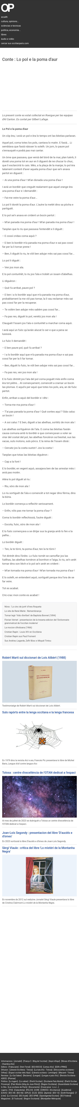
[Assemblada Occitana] (68, 1084)
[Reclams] (27, 1075)
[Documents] (34, 1087)
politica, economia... (11, 30)
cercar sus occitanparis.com (15, 43)
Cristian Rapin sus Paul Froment (20, 636)
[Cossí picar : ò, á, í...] (50, 1087)
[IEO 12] (56, 1093)
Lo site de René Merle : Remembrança (23, 611)
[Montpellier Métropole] (51, 1099)
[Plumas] (11, 1078)
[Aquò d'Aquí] (54, 1061)
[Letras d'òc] (48, 1067)
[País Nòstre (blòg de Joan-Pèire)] (25, 1084)
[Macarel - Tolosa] (66, 1073)
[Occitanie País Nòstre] (53, 1081)
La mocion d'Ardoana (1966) (18, 627)
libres (3, 34)
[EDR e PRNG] (61, 1067)
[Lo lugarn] (13, 1081)
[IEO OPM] (33, 1096)
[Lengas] (36, 1075)
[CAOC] (4, 1093)
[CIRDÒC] (44, 1090)
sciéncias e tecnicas (11, 25)
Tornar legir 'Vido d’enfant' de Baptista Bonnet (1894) (30, 615)
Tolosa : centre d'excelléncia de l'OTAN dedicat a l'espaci (39, 772)
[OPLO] (28, 1093)
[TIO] (11, 1090)
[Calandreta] (19, 1090)
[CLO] (34, 1093)
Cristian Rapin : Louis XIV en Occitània (23, 632)
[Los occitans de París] (17, 1087)
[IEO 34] (12, 1093)
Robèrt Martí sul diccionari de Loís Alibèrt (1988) (34, 657)
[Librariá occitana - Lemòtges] (44, 1073)
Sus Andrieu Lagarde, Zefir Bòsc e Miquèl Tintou (28, 640)
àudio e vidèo (7, 39)
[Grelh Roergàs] (67, 1093)
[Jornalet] (18, 1061)
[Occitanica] (55, 1090)
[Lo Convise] (12, 1096)
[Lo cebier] (23, 1081)
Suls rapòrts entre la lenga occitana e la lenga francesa (38, 712)
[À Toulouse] (17, 1099)
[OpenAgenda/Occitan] (49, 1096)
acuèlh (4, 17)
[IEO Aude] (23, 1096)
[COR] (36, 1090)
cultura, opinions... (10, 21)
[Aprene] (47, 1093)
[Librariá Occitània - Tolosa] (21, 1070)
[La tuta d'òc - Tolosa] (43, 1070)
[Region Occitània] (49, 1084)
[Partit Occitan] (36, 1081)
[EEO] (40, 1093)
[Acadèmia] (66, 1090)
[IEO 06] (20, 1093)
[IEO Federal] (65, 1096)
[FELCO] (29, 1090)
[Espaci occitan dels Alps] (19, 1073)
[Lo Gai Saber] (16, 1075)
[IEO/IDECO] (37, 1067)
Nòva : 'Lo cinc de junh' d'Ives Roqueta (23, 606)
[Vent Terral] (25, 1067)
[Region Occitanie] (31, 1099)
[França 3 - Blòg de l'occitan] (35, 1061)
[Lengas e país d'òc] (50, 1075)
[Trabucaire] (14, 1067)
